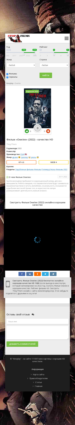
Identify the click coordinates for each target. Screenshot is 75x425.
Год (8, 47)
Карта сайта (38, 374)
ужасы (33, 157)
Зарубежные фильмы (24, 169)
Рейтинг (43, 47)
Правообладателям (38, 378)
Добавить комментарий (22, 344)
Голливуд (46, 169)
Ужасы (53, 169)
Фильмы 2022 (61, 169)
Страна (43, 59)
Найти (45, 75)
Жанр (9, 59)
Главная (38, 386)
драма (15, 157)
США (22, 154)
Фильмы (13, 73)
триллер (24, 157)
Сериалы (13, 77)
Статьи (38, 382)
